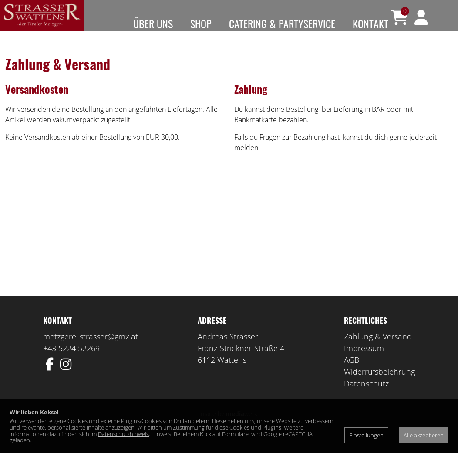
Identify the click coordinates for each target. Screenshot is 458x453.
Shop (201, 23)
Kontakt (370, 23)
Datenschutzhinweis (123, 434)
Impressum (364, 361)
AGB (351, 372)
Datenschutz (366, 396)
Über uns (153, 23)
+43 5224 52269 (71, 361)
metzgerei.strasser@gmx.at (90, 349)
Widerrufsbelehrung (379, 384)
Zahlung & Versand (378, 349)
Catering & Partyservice (282, 23)
